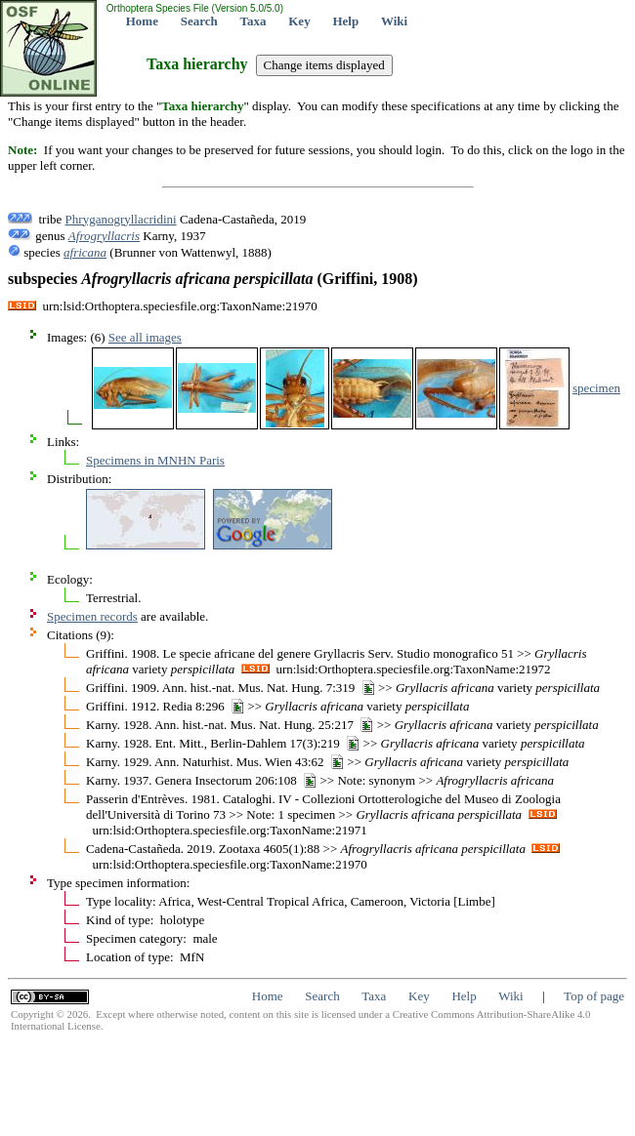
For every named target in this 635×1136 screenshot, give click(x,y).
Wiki (394, 21)
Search (199, 21)
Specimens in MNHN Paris (155, 460)
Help (345, 21)
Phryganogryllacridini (121, 219)
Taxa (253, 21)
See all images (145, 337)
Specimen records (92, 616)
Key (299, 21)
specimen (596, 388)
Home (142, 21)
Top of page (594, 996)
